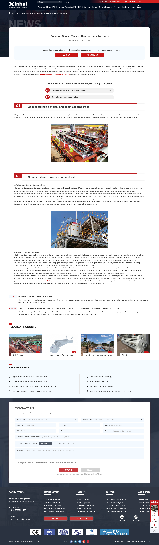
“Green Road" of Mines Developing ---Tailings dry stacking (31, 391)
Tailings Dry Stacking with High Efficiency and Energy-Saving (110, 391)
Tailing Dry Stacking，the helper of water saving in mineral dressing (34, 386)
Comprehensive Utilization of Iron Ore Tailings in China (30, 381)
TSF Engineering (84, 7)
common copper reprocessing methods (55, 74)
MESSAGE (92, 55)
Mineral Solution (27, 13)
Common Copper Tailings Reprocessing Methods (50, 13)
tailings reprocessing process (58, 281)
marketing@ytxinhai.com (109, 2)
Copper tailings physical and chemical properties (69, 90)
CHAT (66, 55)
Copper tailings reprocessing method (65, 97)
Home (13, 13)
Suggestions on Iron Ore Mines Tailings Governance (29, 377)
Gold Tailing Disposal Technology (101, 377)
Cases (132, 7)
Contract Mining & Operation (102, 7)
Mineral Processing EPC (67, 7)
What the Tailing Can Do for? (99, 381)
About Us (41, 7)
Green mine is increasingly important (102, 386)
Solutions (125, 7)
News (139, 7)
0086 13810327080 (133, 2)
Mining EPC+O (51, 7)
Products (117, 7)
